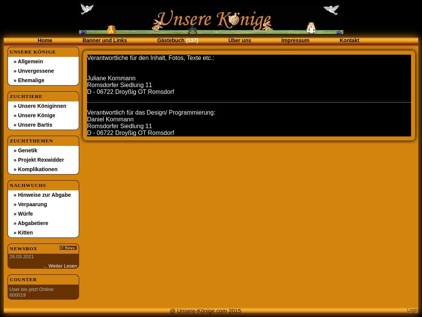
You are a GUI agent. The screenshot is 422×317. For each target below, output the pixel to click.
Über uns (239, 40)
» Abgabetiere (31, 223)
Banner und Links (105, 40)
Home (45, 40)
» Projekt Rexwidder (39, 160)
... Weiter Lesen (60, 266)
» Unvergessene (34, 71)
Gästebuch (177, 40)
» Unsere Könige (34, 115)
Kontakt (349, 40)
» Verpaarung (30, 204)
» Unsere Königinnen (40, 106)
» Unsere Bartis (33, 125)
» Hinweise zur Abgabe (42, 195)
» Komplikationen (36, 169)
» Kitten (23, 233)
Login (412, 310)
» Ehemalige (29, 80)
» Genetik (25, 150)
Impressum (295, 40)
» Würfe (23, 214)
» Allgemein (28, 61)
